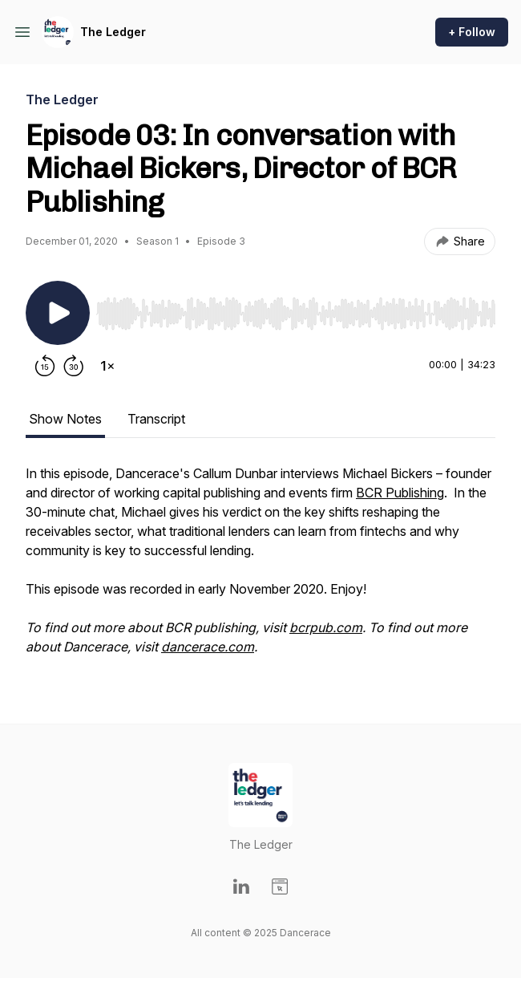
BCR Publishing (400, 493)
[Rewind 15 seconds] (45, 366)
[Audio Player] (295, 309)
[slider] (295, 314)
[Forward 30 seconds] (74, 366)
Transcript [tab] (156, 419)
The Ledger (113, 32)
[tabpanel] (260, 568)
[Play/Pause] (58, 313)
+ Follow (471, 32)
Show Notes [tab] (65, 419)
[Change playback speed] (107, 366)
